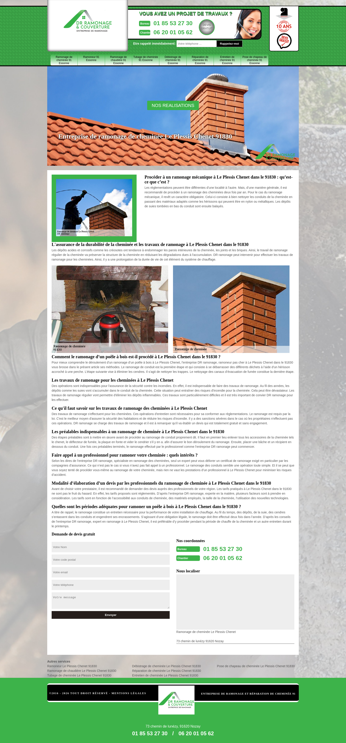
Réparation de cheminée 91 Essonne (200, 60)
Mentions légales (129, 692)
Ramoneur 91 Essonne (91, 58)
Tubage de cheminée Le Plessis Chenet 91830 (79, 675)
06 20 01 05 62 (163, 31)
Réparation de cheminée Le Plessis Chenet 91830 (166, 670)
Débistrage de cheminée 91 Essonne (173, 60)
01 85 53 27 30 (163, 23)
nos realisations (173, 105)
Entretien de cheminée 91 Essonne (227, 60)
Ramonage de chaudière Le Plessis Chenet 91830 (81, 670)
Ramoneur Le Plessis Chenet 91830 (72, 665)
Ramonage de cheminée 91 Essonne (64, 60)
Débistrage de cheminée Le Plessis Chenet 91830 (166, 665)
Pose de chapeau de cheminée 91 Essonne (255, 60)
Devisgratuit (199, 26)
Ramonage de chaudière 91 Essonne (118, 60)
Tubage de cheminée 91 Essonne (145, 58)
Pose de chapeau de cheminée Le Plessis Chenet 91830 (256, 665)
